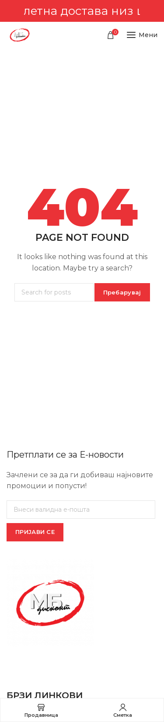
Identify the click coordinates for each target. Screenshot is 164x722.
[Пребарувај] (54, 292)
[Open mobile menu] (142, 35)
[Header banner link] (82, 11)
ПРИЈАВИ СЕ (35, 531)
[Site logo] (20, 35)
